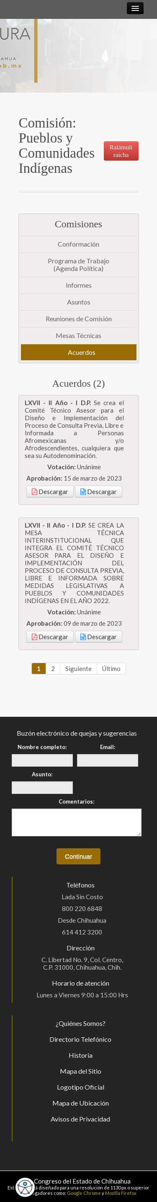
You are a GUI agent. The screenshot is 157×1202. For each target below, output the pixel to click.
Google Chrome (84, 1193)
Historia (81, 1055)
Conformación (78, 244)
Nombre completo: (42, 747)
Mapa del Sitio (80, 1071)
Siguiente (78, 668)
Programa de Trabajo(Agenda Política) (78, 264)
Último (111, 668)
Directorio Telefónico (80, 1039)
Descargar (50, 491)
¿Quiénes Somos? (81, 1023)
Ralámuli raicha (121, 151)
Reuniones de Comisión (79, 319)
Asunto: (42, 774)
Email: (107, 747)
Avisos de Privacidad (80, 1119)
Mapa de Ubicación (80, 1103)
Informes (79, 285)
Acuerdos (81, 352)
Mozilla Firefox (120, 1193)
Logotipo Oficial (80, 1087)
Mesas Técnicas (78, 335)
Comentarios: (76, 801)
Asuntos (78, 302)
